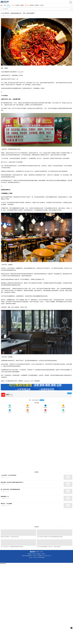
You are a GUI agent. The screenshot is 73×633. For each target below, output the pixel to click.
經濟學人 (8, 5)
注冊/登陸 (70, 2)
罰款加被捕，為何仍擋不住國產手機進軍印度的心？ (12, 482)
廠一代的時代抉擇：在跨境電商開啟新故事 (10, 489)
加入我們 (34, 553)
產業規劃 (27, 5)
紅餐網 (7, 394)
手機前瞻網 (5, 2)
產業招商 (37, 5)
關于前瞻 (29, 553)
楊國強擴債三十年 (5, 496)
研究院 (13, 5)
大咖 (4, 5)
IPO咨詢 (41, 5)
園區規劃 (32, 5)
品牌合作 (43, 553)
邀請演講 (69, 393)
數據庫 (22, 5)
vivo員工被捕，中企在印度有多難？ (9, 475)
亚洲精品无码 (3, 563)
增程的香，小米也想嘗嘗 (6, 503)
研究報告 (18, 5)
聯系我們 (39, 553)
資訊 (1, 5)
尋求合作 (42, 400)
